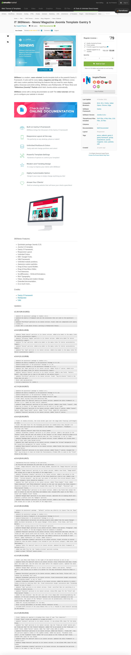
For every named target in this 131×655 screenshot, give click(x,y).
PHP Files (100, 118)
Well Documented (102, 128)
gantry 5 (110, 135)
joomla (108, 140)
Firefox (106, 103)
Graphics (49, 8)
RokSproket (22, 298)
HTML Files (107, 118)
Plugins (81, 14)
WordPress (11, 14)
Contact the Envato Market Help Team (99, 155)
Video (33, 8)
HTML (32, 14)
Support (56, 30)
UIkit (19, 300)
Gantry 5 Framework (25, 295)
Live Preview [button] (43, 70)
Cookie (40, 652)
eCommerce (64, 14)
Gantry (99, 109)
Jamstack (44, 14)
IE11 (102, 103)
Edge (109, 105)
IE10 (98, 103)
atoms (99, 135)
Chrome (104, 105)
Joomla (37, 18)
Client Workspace (90, 14)
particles (110, 142)
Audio (41, 8)
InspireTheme (21, 26)
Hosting (26, 14)
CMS (58, 14)
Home (15, 18)
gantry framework (102, 137)
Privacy (49, 652)
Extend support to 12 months (100, 50)
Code (26, 8)
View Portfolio (99, 91)
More (99, 14)
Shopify (38, 14)
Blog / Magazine (45, 18)
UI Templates (73, 14)
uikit (98, 144)
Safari (111, 103)
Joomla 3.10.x (101, 115)
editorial (104, 135)
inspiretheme (101, 140)
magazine (100, 142)
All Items (4, 14)
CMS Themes (29, 18)
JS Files (103, 120)
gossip (111, 137)
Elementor (19, 14)
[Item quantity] (99, 58)
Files (21, 18)
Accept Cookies (84, 650)
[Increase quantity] (112, 58)
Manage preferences (114, 650)
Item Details (18, 30)
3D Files (67, 8)
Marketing (52, 14)
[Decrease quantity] (85, 58)
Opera (99, 105)
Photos (58, 8)
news (105, 142)
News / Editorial (56, 18)
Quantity (86, 55)
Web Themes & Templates (11, 8)
